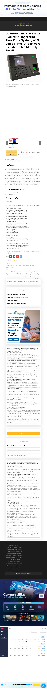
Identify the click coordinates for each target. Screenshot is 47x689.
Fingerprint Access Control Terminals (17, 297)
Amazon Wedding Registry (12, 231)
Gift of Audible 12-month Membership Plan (16, 210)
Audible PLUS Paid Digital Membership (15, 213)
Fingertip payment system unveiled (16, 407)
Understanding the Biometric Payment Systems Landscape (21, 360)
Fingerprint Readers (12, 300)
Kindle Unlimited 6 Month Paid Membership (16, 226)
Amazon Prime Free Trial (12, 232)
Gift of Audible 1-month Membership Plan (16, 218)
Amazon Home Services (12, 235)
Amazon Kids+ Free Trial (12, 240)
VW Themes (28, 573)
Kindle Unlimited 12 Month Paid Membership (17, 220)
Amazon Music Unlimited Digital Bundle (15, 246)
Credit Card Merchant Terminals (16, 294)
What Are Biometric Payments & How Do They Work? (20, 415)
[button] (23, 30)
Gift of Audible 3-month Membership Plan (16, 215)
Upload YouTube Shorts (13, 388)
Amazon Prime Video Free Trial (13, 248)
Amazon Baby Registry (11, 229)
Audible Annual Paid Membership (14, 208)
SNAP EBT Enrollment (11, 221)
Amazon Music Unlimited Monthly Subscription (17, 245)
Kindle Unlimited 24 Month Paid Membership (17, 212)
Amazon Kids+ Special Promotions (14, 242)
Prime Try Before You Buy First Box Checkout (17, 243)
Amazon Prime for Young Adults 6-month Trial (17, 227)
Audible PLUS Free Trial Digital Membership (16, 223)
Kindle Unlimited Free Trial (12, 234)
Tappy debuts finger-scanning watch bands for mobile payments (23, 370)
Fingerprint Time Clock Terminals (22, 260)
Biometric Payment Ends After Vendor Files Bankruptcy (20, 398)
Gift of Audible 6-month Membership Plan (16, 216)
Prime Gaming (9, 237)
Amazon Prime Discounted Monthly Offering (17, 239)
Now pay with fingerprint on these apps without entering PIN (21, 379)
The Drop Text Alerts (11, 224)
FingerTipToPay (23, 24)
